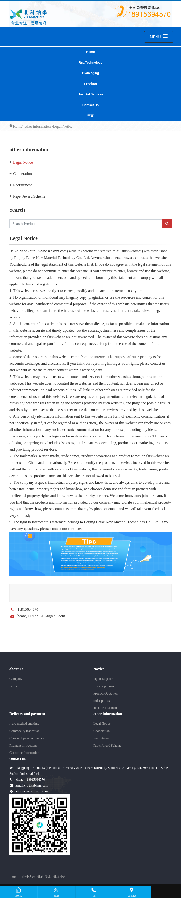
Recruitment (22, 185)
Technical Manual (105, 708)
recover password (104, 686)
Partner (14, 686)
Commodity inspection (24, 731)
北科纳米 (28, 877)
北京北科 (60, 877)
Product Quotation (105, 693)
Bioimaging (90, 73)
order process (102, 701)
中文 (90, 115)
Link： (14, 877)
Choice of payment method (27, 738)
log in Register (103, 679)
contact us (90, 105)
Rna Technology (90, 62)
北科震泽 (44, 877)
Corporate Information (24, 752)
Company (15, 679)
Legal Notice (63, 126)
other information (37, 126)
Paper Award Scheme (29, 196)
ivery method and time (24, 723)
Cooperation (22, 174)
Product (90, 84)
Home (90, 52)
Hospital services (90, 94)
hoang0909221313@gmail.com (41, 616)
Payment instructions (23, 745)
